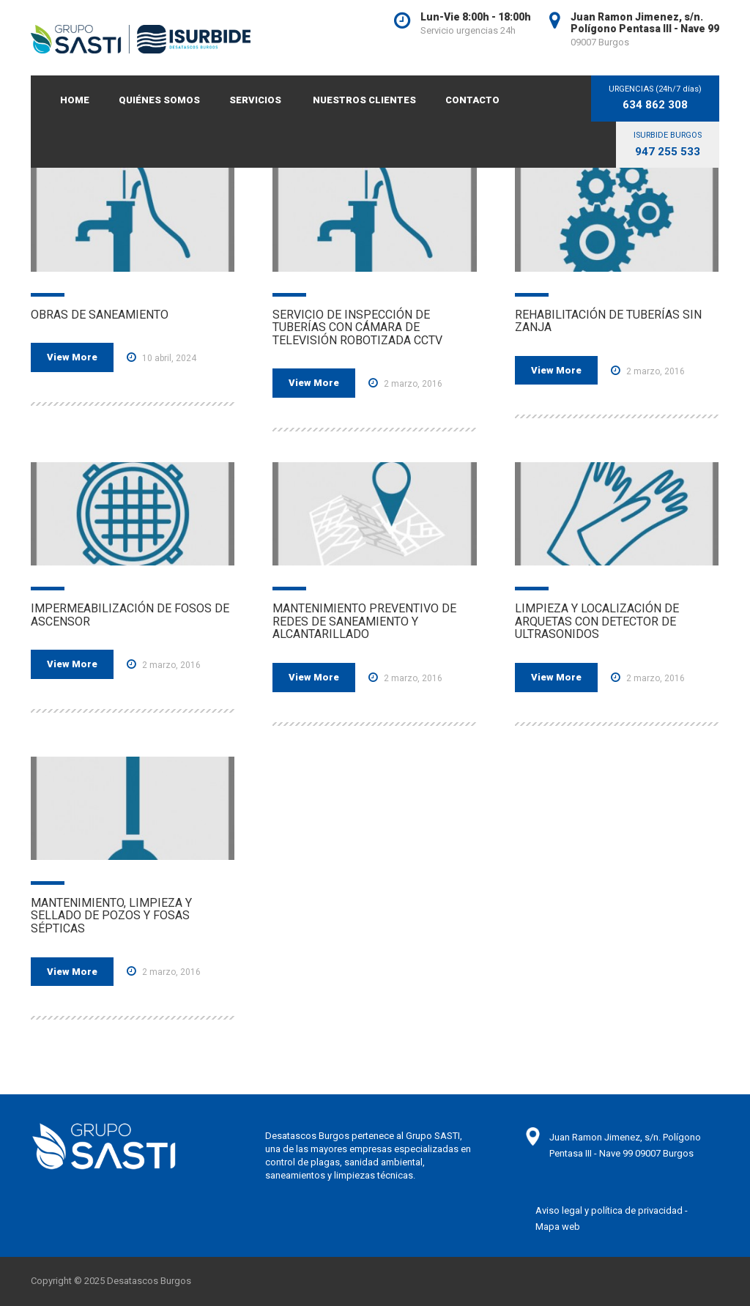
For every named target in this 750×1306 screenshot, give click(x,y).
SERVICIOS (255, 99)
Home (74, 99)
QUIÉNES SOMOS (159, 99)
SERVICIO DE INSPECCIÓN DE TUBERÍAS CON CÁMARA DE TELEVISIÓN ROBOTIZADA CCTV (357, 327)
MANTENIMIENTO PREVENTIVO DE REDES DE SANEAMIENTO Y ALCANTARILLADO (364, 621)
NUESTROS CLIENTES (364, 99)
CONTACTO (472, 99)
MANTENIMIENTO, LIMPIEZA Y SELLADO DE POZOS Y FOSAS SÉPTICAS (111, 915)
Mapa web (557, 1226)
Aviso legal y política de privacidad (609, 1210)
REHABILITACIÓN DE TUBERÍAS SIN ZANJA (608, 321)
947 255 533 (667, 151)
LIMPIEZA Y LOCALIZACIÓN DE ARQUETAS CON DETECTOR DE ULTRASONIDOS (597, 621)
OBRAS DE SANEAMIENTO (99, 315)
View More (72, 357)
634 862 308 (655, 104)
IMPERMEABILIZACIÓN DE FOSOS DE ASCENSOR (130, 614)
